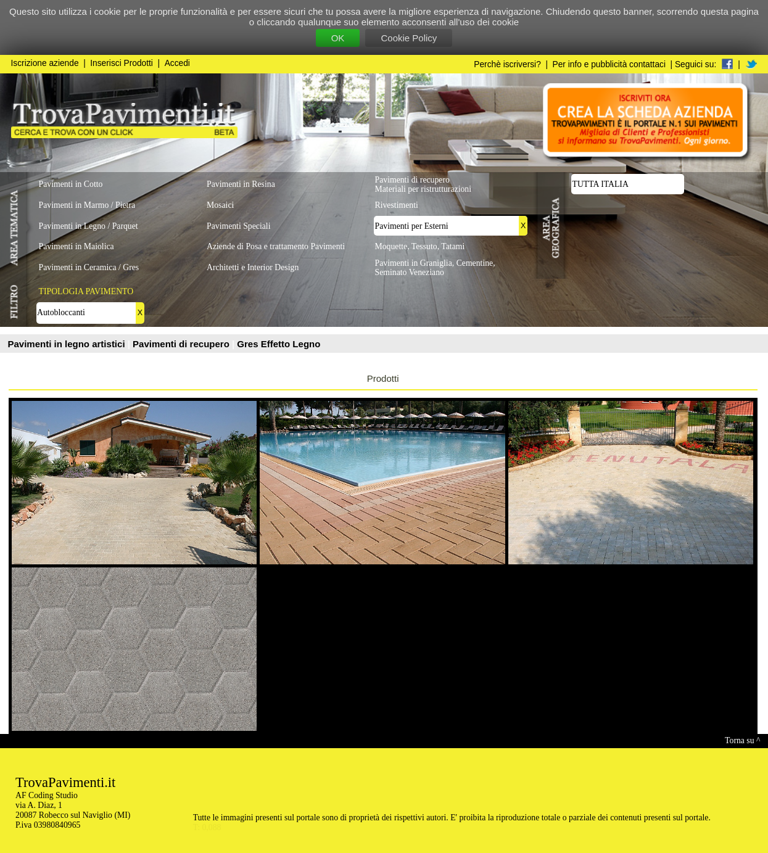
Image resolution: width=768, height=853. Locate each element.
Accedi (177, 63)
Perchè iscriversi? (507, 64)
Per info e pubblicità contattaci (609, 64)
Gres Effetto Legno (278, 344)
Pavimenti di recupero (182, 344)
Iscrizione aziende (45, 63)
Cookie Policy (409, 38)
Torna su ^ (742, 740)
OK (338, 38)
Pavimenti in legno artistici (68, 344)
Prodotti (383, 378)
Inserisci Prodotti (121, 63)
